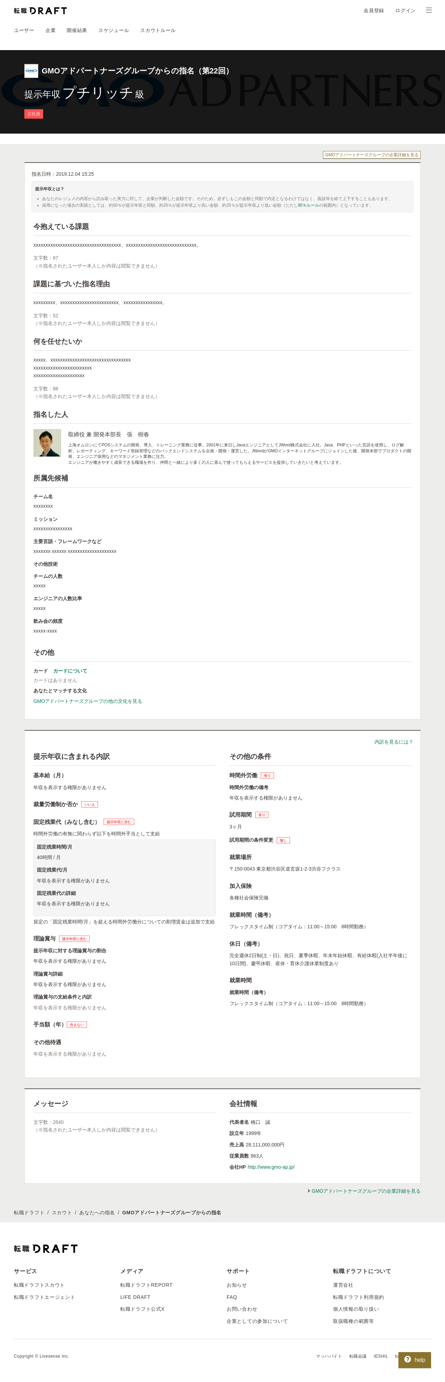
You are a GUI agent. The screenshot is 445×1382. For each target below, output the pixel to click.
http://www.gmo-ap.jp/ (271, 1167)
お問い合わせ (242, 1309)
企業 (51, 30)
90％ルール (308, 205)
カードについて (70, 671)
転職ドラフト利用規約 (358, 1297)
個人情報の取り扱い (356, 1309)
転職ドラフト (29, 1212)
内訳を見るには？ (393, 742)
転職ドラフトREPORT (146, 1285)
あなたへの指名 (97, 1212)
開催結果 (77, 30)
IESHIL (381, 1356)
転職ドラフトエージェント (44, 1297)
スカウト (62, 1212)
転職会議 (358, 1356)
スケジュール (113, 30)
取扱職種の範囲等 (353, 1321)
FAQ (232, 1297)
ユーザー (24, 30)
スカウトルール (158, 30)
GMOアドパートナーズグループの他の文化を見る (87, 701)
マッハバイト (329, 1356)
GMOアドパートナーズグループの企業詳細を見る (372, 154)
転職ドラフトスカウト (39, 1285)
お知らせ (237, 1285)
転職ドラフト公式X (142, 1309)
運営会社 (343, 1285)
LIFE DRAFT (135, 1297)
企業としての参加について (257, 1321)
